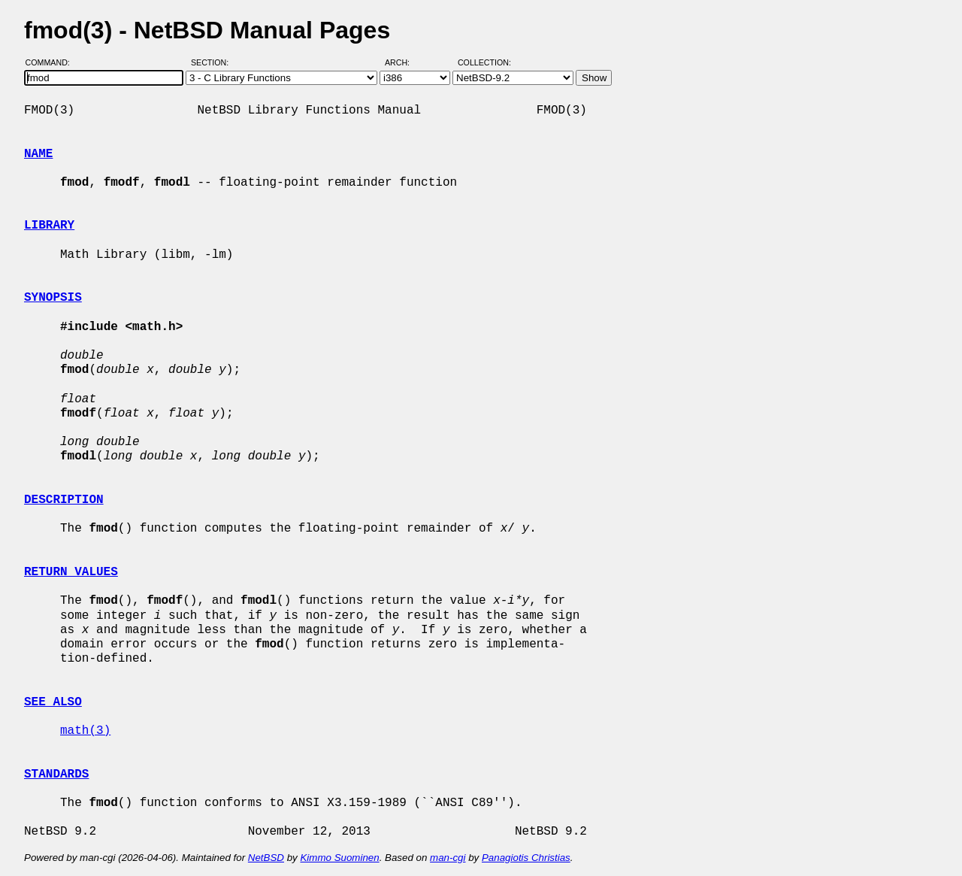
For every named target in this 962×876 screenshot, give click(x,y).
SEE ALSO (53, 702)
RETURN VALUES (71, 572)
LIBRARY (49, 225)
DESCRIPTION (64, 500)
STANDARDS (56, 774)
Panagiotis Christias (526, 857)
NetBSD (266, 857)
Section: (213, 62)
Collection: (484, 62)
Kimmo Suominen (339, 857)
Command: (52, 62)
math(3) (85, 731)
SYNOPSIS (53, 297)
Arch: (404, 62)
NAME (38, 154)
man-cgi (447, 857)
